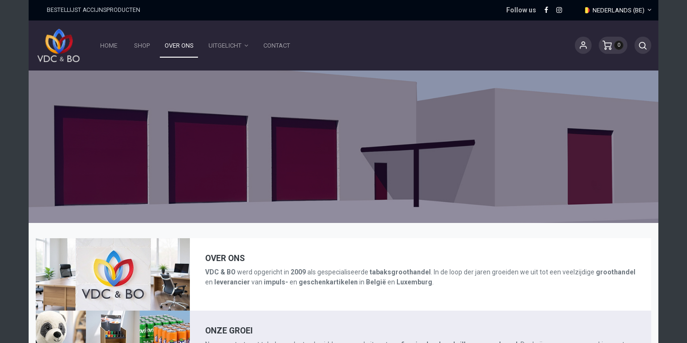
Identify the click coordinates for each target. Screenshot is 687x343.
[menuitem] (109, 45)
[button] (643, 45)
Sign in (583, 45)
